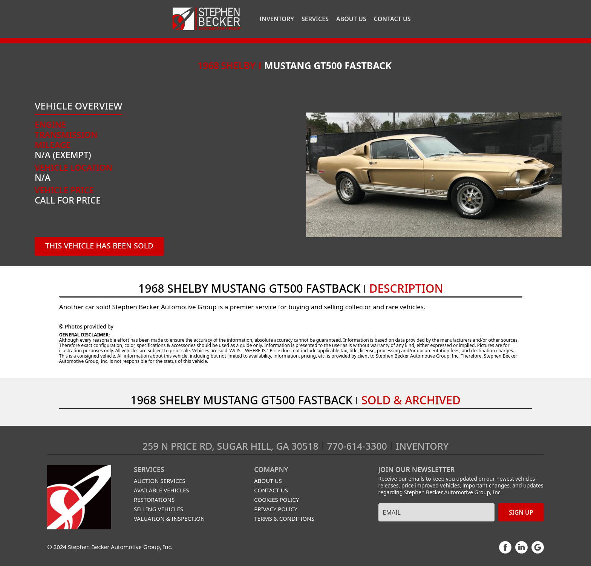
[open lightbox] (433, 175)
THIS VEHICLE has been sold (99, 246)
